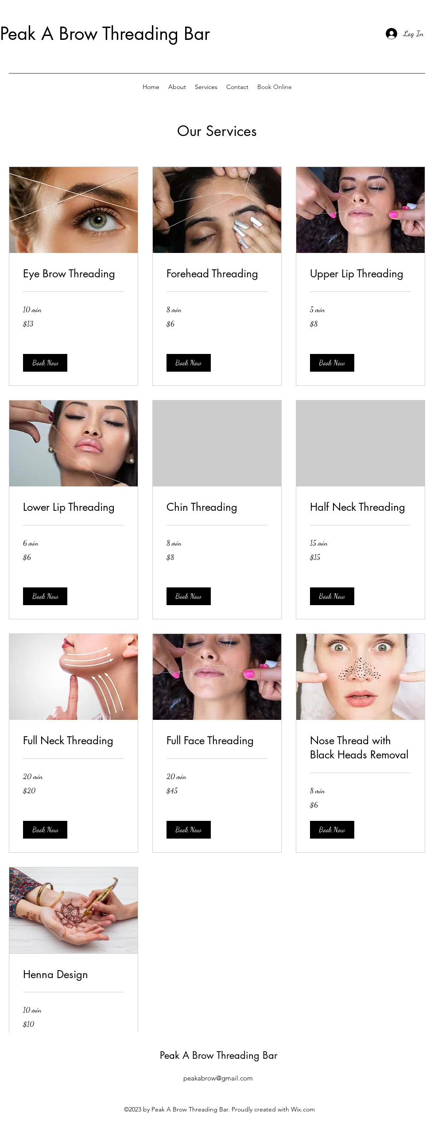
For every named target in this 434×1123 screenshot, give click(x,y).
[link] (73, 274)
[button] (45, 363)
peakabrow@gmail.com (218, 1078)
